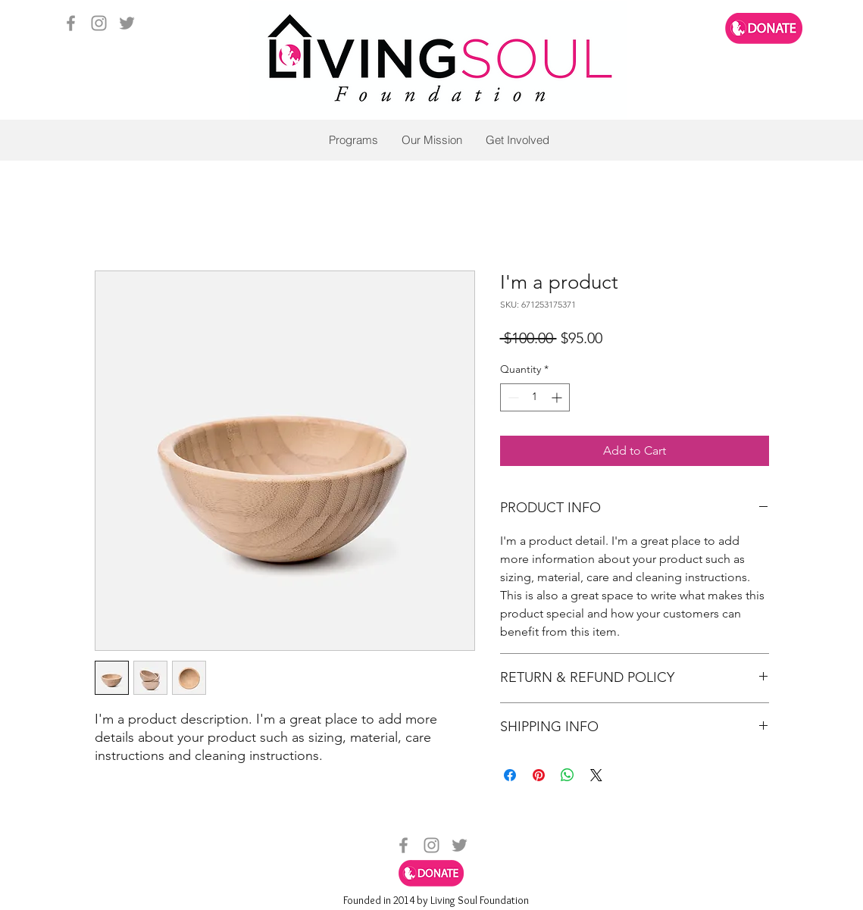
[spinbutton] (535, 397)
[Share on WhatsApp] (567, 775)
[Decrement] (511, 397)
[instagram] (99, 23)
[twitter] (127, 23)
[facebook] (71, 23)
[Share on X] (596, 775)
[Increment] (558, 397)
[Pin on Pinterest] (539, 775)
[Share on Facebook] (510, 775)
